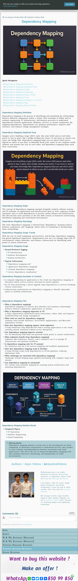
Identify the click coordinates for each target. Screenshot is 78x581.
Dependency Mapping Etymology (19, 92)
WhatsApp (55, 479)
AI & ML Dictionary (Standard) (18, 537)
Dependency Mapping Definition (19, 84)
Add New (71, 513)
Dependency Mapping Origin (17, 89)
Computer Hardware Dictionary (17, 545)
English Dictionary (11, 552)
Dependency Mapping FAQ (16, 103)
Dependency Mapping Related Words (20, 105)
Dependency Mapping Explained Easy (21, 87)
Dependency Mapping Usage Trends (20, 95)
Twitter (65, 479)
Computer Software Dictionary (17, 548)
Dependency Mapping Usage (17, 97)
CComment (27, 524)
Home (5, 530)
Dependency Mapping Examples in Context (23, 100)
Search (6, 534)
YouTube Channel (52, 500)
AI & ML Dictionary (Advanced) (18, 541)
